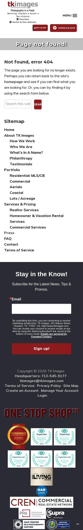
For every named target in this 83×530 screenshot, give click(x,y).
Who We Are (21, 146)
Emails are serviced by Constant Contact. (49, 335)
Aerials (16, 187)
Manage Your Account (60, 390)
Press (9, 233)
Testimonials (21, 164)
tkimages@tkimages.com (42, 380)
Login (42, 395)
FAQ (8, 238)
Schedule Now (63, 27)
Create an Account (22, 390)
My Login (40, 28)
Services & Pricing (20, 204)
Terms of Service (19, 250)
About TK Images (19, 135)
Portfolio (12, 169)
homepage (13, 81)
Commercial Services (28, 227)
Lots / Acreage (22, 198)
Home (9, 129)
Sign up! (41, 349)
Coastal (16, 192)
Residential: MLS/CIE (27, 175)
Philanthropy (21, 158)
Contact (11, 244)
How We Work (22, 141)
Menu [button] (70, 15)
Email (16, 299)
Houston (23, 19)
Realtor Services (24, 210)
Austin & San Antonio (23, 22)
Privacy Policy (49, 385)
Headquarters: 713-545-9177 (41, 376)
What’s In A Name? (26, 152)
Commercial (20, 181)
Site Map (71, 385)
